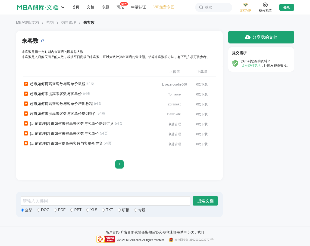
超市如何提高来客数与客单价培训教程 (58, 103)
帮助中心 (183, 232)
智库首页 (112, 232)
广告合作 (127, 232)
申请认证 (138, 7)
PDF (60, 210)
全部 (26, 210)
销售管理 (68, 23)
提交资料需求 (251, 66)
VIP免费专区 (163, 7)
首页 (75, 7)
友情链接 (141, 232)
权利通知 (169, 232)
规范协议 (155, 232)
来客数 (88, 23)
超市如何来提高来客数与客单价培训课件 (60, 113)
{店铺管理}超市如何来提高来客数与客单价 (61, 133)
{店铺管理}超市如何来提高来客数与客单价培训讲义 (68, 123)
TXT (107, 210)
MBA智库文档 (27, 23)
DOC (43, 210)
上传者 (174, 72)
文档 (90, 7)
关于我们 (197, 232)
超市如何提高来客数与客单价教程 (54, 83)
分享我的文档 (261, 37)
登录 (286, 7)
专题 (105, 7)
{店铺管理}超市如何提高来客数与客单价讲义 (63, 143)
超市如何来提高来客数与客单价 (52, 93)
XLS (91, 210)
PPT (75, 210)
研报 (120, 7)
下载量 (202, 72)
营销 (50, 23)
